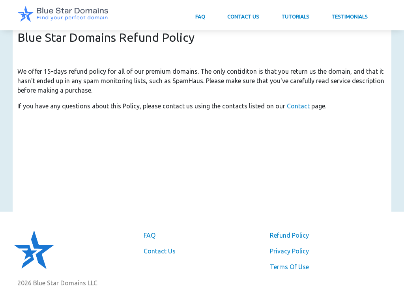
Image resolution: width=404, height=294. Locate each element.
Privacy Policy (289, 251)
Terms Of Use (289, 266)
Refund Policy (289, 235)
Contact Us (243, 16)
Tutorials (295, 16)
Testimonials (349, 16)
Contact (298, 106)
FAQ (200, 16)
